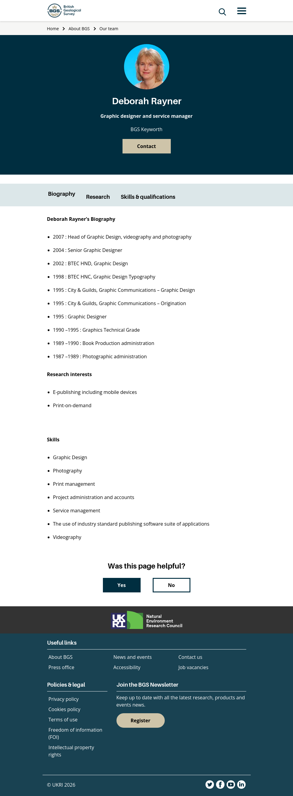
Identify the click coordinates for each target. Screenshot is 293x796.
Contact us (190, 657)
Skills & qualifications (148, 197)
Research (98, 197)
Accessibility (126, 667)
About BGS (79, 28)
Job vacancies (193, 667)
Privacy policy (64, 699)
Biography (61, 194)
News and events (132, 657)
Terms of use (63, 719)
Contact (146, 146)
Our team (109, 28)
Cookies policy (65, 709)
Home (53, 28)
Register (141, 720)
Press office (62, 667)
